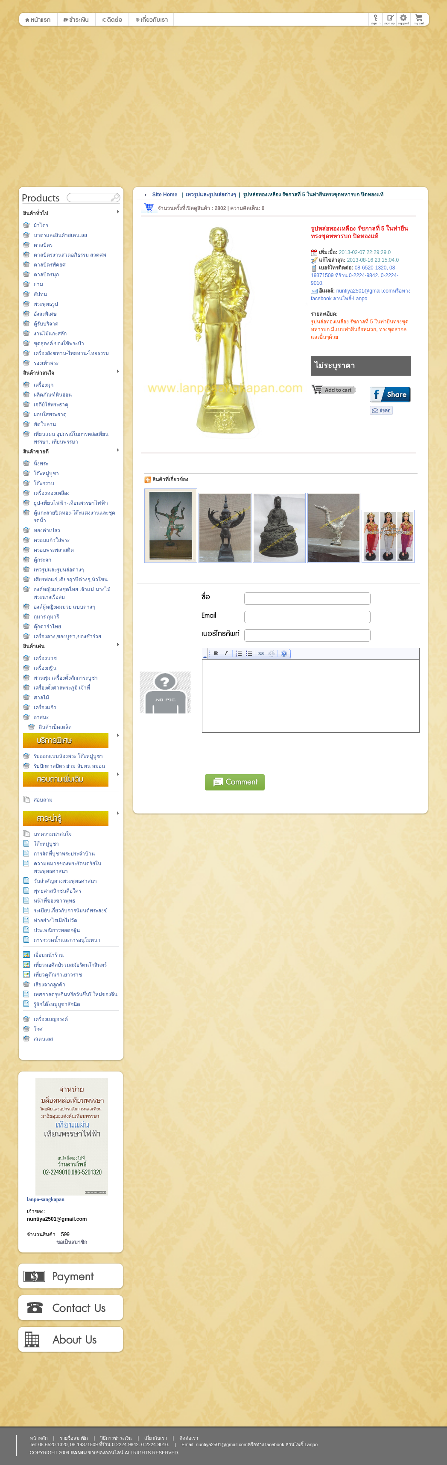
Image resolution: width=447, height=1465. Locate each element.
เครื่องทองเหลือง (52, 493)
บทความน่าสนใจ (53, 834)
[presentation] (267, 752)
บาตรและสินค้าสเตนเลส (60, 235)
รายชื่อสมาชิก (74, 1438)
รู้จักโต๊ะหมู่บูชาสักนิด (57, 1004)
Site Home (165, 195)
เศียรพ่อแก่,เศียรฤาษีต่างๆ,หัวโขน (71, 580)
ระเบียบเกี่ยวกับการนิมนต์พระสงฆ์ (71, 911)
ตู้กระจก (42, 560)
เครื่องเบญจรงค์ (51, 1019)
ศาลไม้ (41, 698)
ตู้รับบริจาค (46, 324)
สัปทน (40, 294)
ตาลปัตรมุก (46, 275)
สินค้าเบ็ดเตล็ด (55, 727)
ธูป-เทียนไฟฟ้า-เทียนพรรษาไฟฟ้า (71, 503)
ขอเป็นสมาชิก (71, 1242)
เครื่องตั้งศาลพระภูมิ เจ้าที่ (62, 688)
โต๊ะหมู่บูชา (46, 473)
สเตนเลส (43, 1039)
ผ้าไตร (41, 225)
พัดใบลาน (45, 424)
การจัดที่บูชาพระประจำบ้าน (64, 854)
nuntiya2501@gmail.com (57, 1219)
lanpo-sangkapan (45, 1199)
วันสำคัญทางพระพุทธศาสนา (65, 881)
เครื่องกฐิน (45, 668)
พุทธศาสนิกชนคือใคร (57, 891)
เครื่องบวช (45, 658)
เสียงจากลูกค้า (49, 985)
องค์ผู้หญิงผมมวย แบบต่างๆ (64, 607)
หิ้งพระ (41, 464)
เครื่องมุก (43, 385)
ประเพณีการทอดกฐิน (57, 930)
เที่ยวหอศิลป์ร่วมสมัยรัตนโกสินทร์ (70, 965)
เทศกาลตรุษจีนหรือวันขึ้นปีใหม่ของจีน (75, 994)
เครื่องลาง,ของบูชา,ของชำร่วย (67, 636)
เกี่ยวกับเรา (70, 1339)
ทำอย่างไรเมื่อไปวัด (55, 920)
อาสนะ (41, 717)
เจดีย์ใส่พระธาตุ (51, 405)
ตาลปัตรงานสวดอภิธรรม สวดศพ (70, 255)
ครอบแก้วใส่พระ (52, 540)
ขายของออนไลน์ (105, 1452)
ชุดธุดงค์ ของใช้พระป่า (59, 343)
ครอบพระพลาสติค (54, 550)
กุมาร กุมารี (46, 617)
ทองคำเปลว (47, 530)
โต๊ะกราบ (44, 483)
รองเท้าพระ (46, 363)
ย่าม (38, 284)
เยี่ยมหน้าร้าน (49, 955)
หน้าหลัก (39, 1438)
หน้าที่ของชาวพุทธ (54, 901)
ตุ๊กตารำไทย (47, 627)
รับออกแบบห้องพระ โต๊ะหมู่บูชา (68, 756)
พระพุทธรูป (46, 304)
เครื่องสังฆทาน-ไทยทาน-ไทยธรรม (71, 353)
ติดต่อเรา (70, 1308)
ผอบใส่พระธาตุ (50, 414)
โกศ (38, 1029)
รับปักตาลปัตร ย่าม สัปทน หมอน (69, 766)
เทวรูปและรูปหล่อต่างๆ (59, 570)
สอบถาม (43, 800)
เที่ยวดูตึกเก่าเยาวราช (58, 975)
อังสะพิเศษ (45, 314)
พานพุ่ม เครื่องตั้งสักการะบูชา (66, 678)
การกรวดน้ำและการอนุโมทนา (67, 940)
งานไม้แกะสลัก (50, 334)
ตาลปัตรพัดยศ (50, 265)
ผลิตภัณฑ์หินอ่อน (53, 395)
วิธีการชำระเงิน (70, 1276)
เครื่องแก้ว (45, 707)
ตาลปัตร (43, 245)
